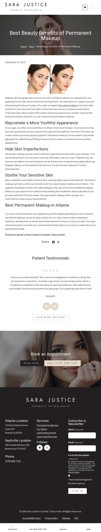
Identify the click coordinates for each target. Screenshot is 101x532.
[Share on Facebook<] (53, 242)
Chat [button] (88, 527)
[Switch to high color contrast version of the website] (85, 7)
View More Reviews (50, 317)
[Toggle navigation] (92, 7)
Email (75, 442)
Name (76, 429)
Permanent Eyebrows (47, 425)
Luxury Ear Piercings (47, 436)
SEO (76, 518)
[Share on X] (58, 242)
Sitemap (66, 518)
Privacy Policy (73, 472)
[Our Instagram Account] (47, 448)
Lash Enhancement (46, 432)
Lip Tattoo (42, 429)
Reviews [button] (63, 527)
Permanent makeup (68, 105)
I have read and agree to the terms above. (80, 481)
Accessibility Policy (32, 518)
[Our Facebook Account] (40, 448)
